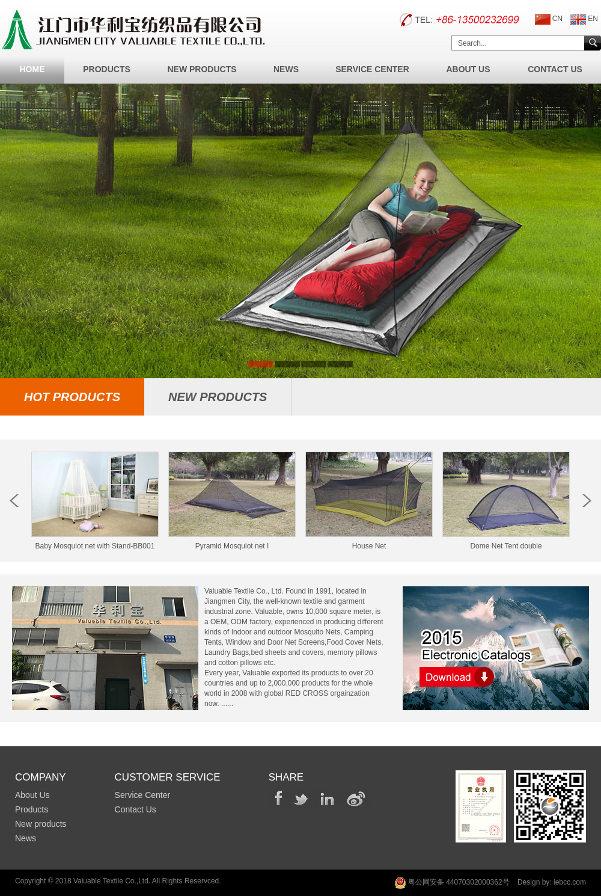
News (286, 69)
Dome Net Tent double (506, 541)
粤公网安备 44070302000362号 (452, 883)
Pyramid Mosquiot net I (232, 541)
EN (584, 19)
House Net (369, 541)
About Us (468, 69)
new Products (217, 397)
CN (549, 19)
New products (41, 824)
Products (106, 69)
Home (32, 69)
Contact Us (555, 69)
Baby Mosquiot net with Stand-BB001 (95, 541)
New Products (201, 69)
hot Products (72, 397)
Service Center (372, 69)
